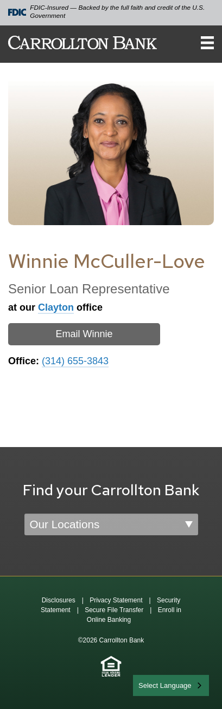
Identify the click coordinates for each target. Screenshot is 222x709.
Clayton (56, 307)
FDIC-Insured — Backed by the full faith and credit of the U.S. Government (106, 11)
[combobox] (171, 685)
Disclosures (58, 600)
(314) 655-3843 (75, 361)
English (150, 684)
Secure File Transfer (114, 610)
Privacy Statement (116, 600)
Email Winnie (83, 334)
